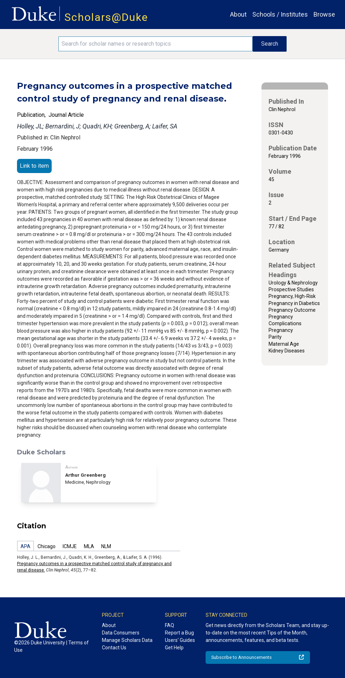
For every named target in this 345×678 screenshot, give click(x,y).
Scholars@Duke (106, 17)
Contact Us (114, 647)
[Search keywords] (155, 43)
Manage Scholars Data (127, 640)
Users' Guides (180, 640)
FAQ (169, 625)
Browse (324, 14)
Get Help (174, 647)
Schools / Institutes (280, 14)
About (238, 14)
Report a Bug (179, 633)
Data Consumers (120, 633)
